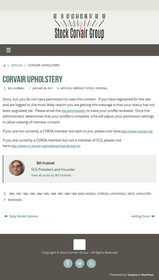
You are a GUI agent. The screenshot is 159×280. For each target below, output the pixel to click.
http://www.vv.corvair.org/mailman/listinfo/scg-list (45, 146)
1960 (11, 194)
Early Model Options (21, 216)
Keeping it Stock (83, 88)
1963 (32, 194)
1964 (39, 194)
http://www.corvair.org (136, 131)
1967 (60, 194)
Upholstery (143, 194)
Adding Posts (143, 216)
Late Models (118, 194)
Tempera (132, 275)
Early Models (87, 194)
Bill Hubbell (16, 88)
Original (101, 88)
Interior (102, 194)
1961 (18, 194)
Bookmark (15, 200)
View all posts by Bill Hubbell (53, 175)
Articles (16, 65)
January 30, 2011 (43, 88)
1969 (73, 194)
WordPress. (147, 275)
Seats (131, 194)
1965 (46, 194)
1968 (67, 194)
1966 (53, 194)
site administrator (74, 111)
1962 (25, 194)
